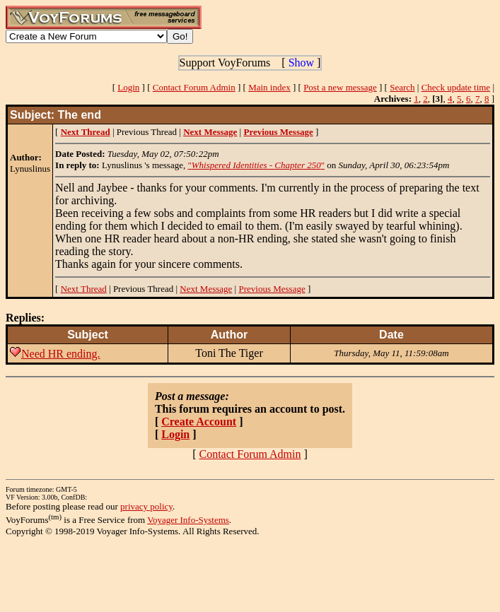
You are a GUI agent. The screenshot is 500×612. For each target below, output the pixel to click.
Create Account (198, 422)
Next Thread (84, 288)
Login (128, 87)
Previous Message (271, 288)
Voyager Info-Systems (188, 519)
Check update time (455, 87)
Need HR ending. (60, 354)
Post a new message (340, 87)
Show (301, 63)
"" (256, 165)
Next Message (206, 288)
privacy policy (146, 506)
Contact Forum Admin (194, 87)
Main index (269, 87)
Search (402, 87)
